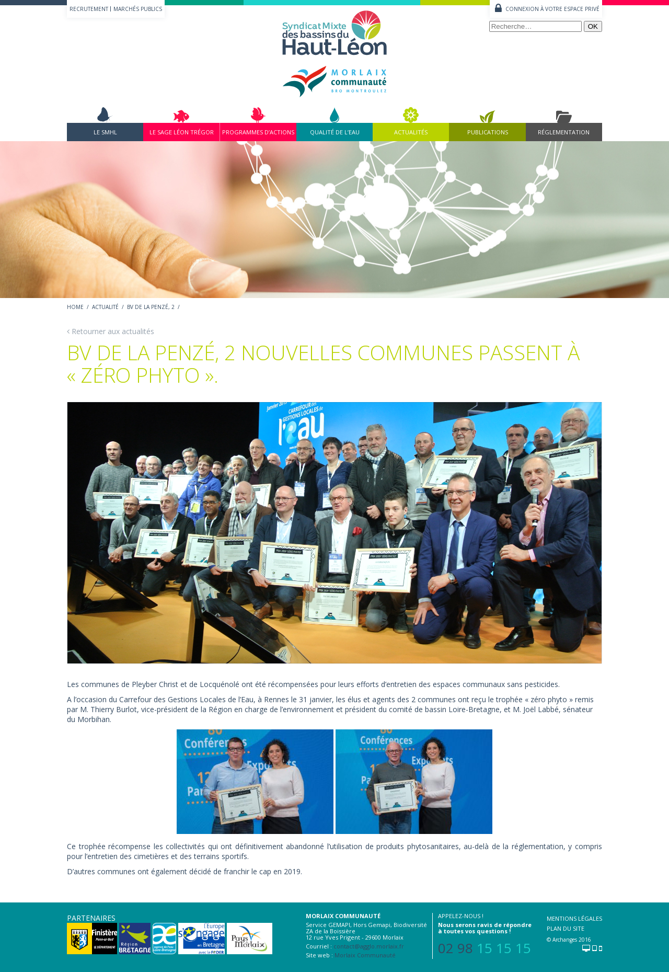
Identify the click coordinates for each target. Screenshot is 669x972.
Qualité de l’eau (335, 132)
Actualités (411, 132)
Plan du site (565, 928)
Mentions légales (574, 918)
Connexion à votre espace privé (552, 9)
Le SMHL (105, 132)
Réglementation (564, 132)
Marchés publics (137, 9)
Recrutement (89, 9)
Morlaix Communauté (365, 955)
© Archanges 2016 (569, 939)
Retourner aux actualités (110, 331)
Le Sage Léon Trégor (181, 132)
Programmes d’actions (258, 132)
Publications (487, 132)
